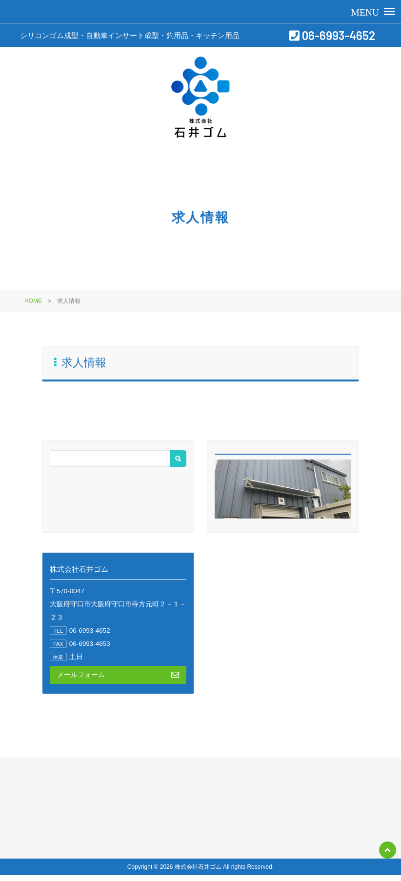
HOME (33, 301)
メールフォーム (118, 675)
